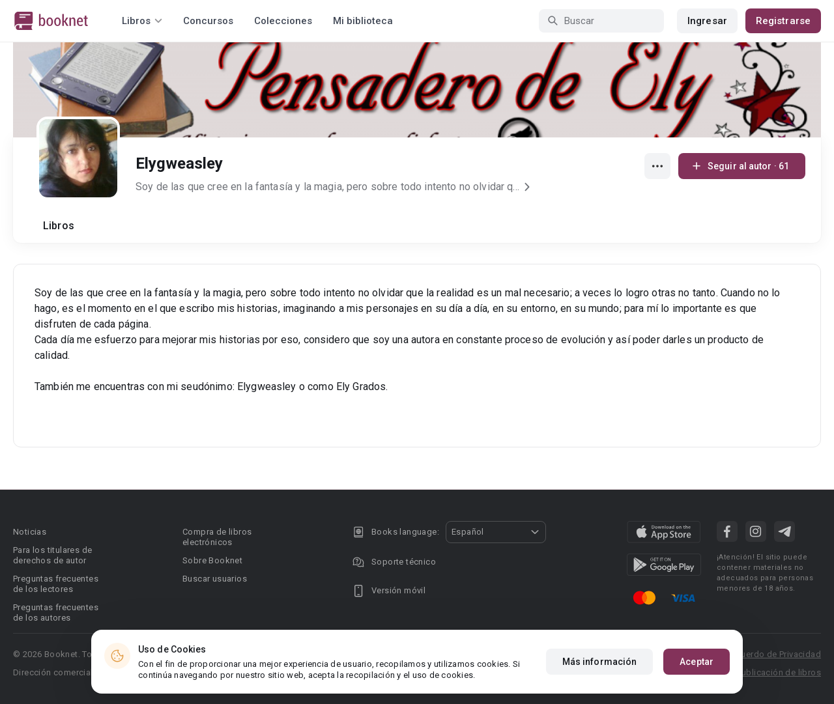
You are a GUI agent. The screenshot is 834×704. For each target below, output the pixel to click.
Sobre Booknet (212, 560)
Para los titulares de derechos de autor (52, 555)
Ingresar (707, 21)
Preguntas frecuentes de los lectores (55, 584)
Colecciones (283, 21)
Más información (599, 664)
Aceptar (696, 664)
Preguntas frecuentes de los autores (55, 612)
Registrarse (783, 21)
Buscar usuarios (214, 579)
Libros (58, 225)
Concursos (208, 21)
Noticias (29, 532)
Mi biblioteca (363, 21)
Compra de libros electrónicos (217, 537)
